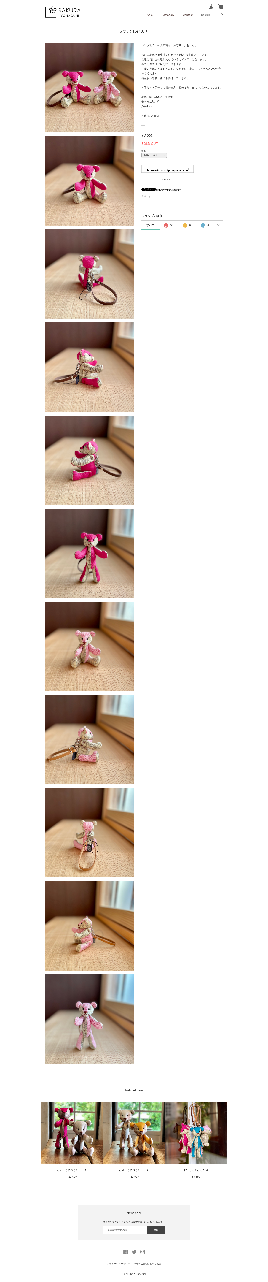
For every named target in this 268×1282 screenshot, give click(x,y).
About (150, 14)
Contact (188, 14)
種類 (143, 151)
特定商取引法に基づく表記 (147, 1263)
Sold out (165, 179)
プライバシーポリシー (118, 1263)
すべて (150, 225)
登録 (156, 1230)
